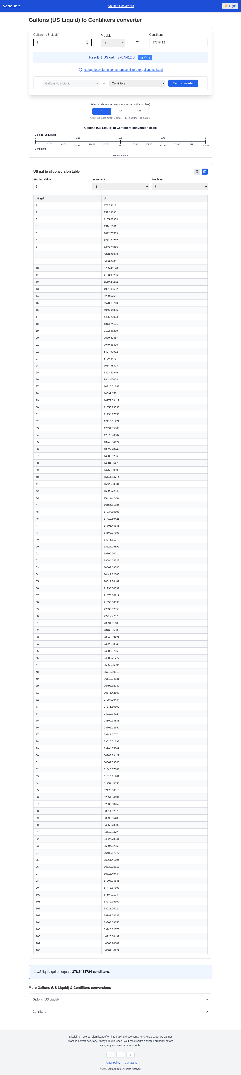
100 (139, 111)
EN (110, 1054)
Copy (145, 57)
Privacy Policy (112, 1062)
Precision (157, 179)
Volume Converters (121, 6)
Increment (98, 179)
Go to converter (183, 83)
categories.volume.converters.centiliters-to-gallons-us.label (120, 70)
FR (130, 1054)
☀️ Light (230, 6)
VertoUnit (11, 6)
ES (120, 1054)
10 (120, 111)
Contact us (131, 1062)
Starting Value (42, 179)
